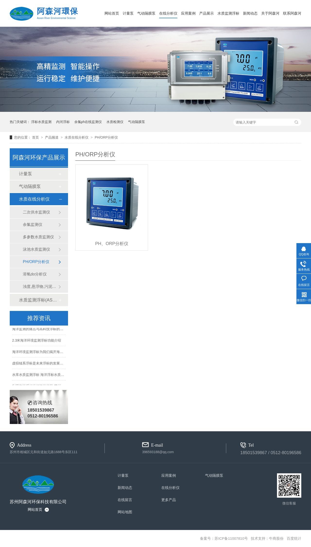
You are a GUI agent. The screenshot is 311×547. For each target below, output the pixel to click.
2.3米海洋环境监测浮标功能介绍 (36, 341)
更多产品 (168, 500)
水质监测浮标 (228, 13)
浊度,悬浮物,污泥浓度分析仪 (40, 286)
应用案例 (188, 13)
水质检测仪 (114, 122)
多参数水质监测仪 (38, 237)
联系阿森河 (292, 13)
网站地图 (125, 512)
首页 (36, 137)
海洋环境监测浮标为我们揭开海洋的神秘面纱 (46, 352)
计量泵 (128, 13)
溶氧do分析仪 (35, 274)
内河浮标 (63, 122)
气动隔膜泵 (146, 13)
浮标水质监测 (41, 122)
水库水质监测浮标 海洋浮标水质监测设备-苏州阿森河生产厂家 (59, 375)
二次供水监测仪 (36, 212)
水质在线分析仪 (77, 137)
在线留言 (125, 500)
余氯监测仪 (32, 224)
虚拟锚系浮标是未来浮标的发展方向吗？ (42, 363)
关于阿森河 (270, 13)
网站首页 (111, 13)
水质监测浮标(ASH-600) (38, 300)
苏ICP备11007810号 (231, 538)
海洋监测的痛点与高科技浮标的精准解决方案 (46, 329)
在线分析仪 (168, 13)
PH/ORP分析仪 (106, 137)
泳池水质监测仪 (36, 249)
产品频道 (52, 137)
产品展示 (206, 13)
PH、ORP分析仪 (111, 243)
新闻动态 (250, 13)
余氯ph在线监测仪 (88, 122)
